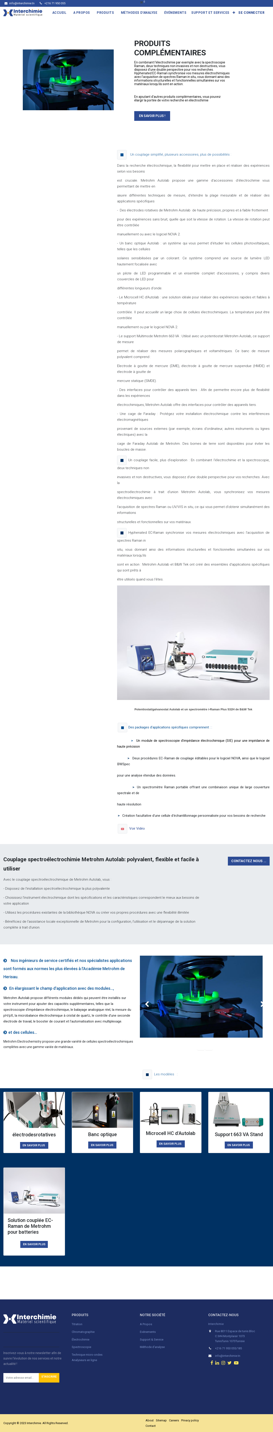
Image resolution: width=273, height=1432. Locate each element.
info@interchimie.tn (20, 3)
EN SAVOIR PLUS (34, 1145)
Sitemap (161, 1420)
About (150, 1420)
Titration (77, 1324)
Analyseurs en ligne (84, 1360)
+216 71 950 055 (52, 3)
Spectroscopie (81, 1347)
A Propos (146, 1324)
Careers (174, 1420)
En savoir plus (34, 1244)
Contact (151, 1425)
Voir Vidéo (137, 828)
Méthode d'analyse (152, 1347)
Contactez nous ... (248, 861)
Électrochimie (80, 1339)
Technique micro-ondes (87, 1354)
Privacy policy (190, 1420)
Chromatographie (83, 1332)
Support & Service (151, 1339)
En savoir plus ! (152, 116)
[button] (234, 12)
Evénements (148, 1332)
